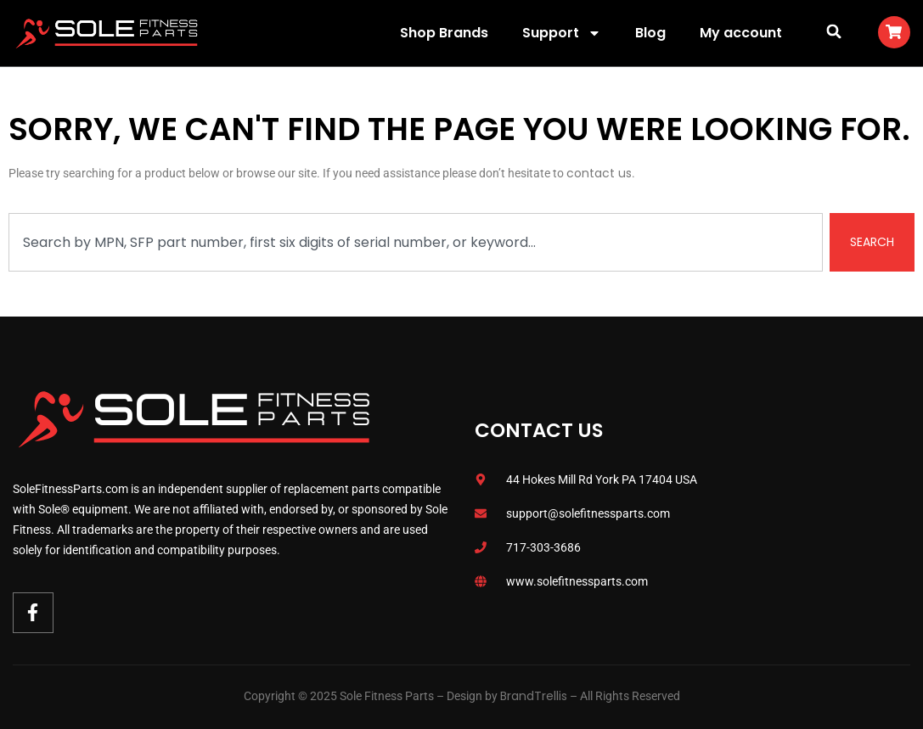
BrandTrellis (533, 695)
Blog (650, 32)
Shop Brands (444, 32)
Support (561, 33)
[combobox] (415, 242)
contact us (599, 173)
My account (741, 32)
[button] (834, 31)
